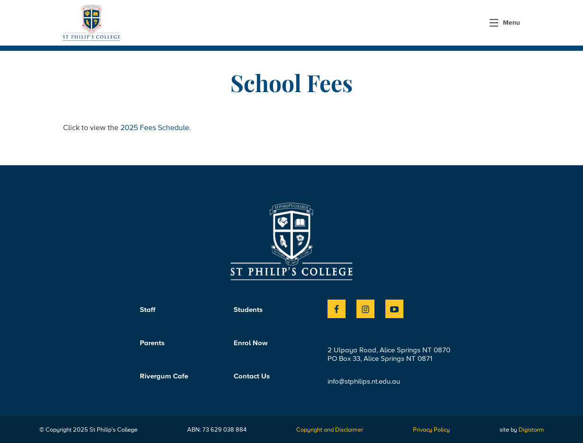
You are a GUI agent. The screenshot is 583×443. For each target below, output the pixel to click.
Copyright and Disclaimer (329, 429)
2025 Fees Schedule (154, 127)
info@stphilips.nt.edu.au (364, 381)
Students (248, 309)
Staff (147, 309)
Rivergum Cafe (164, 376)
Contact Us (252, 376)
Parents (152, 343)
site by (522, 429)
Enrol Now (251, 343)
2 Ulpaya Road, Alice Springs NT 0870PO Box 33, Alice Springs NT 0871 (389, 354)
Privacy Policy (431, 429)
